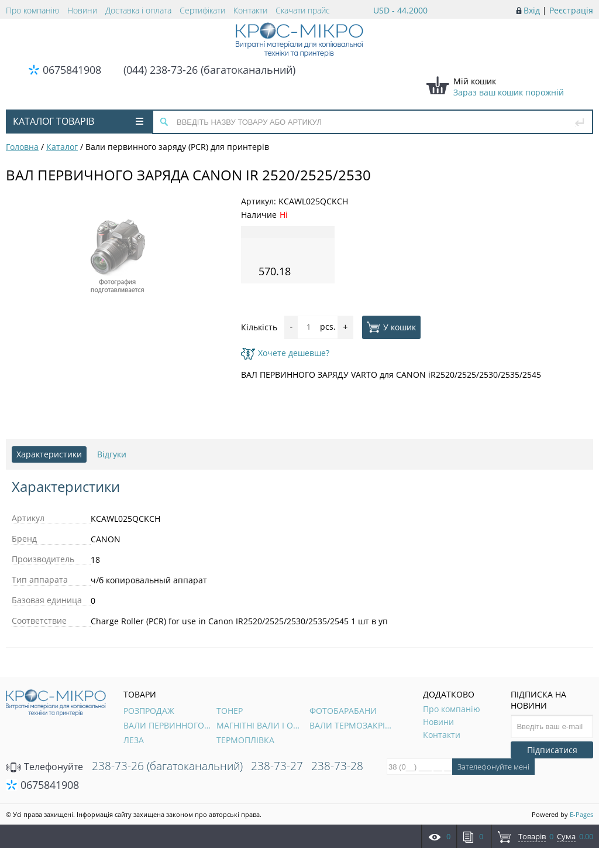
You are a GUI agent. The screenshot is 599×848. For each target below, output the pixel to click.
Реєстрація (571, 10)
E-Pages (581, 814)
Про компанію (32, 10)
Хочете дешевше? (285, 352)
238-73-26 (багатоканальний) (167, 766)
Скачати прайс (303, 10)
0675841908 (72, 70)
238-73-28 (337, 766)
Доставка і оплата (138, 10)
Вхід (532, 10)
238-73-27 (277, 766)
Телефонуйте (44, 766)
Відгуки (111, 454)
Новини (82, 10)
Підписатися (552, 749)
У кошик (391, 327)
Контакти (250, 10)
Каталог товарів (78, 121)
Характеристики (49, 454)
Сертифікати (202, 10)
